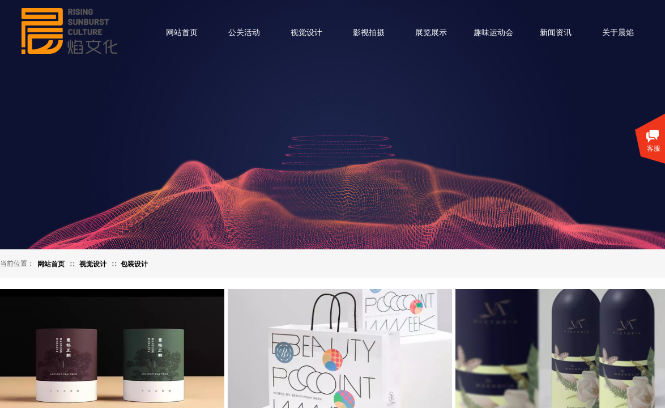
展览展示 (431, 32)
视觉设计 (306, 32)
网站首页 (182, 32)
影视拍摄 (369, 32)
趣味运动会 (493, 32)
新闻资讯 (556, 32)
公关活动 (244, 32)
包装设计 (134, 264)
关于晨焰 (618, 32)
